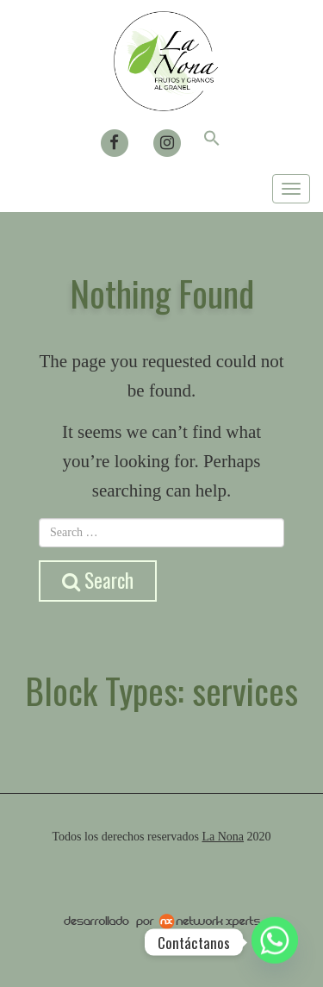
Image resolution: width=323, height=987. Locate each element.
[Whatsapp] (275, 942)
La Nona (223, 836)
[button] (212, 141)
